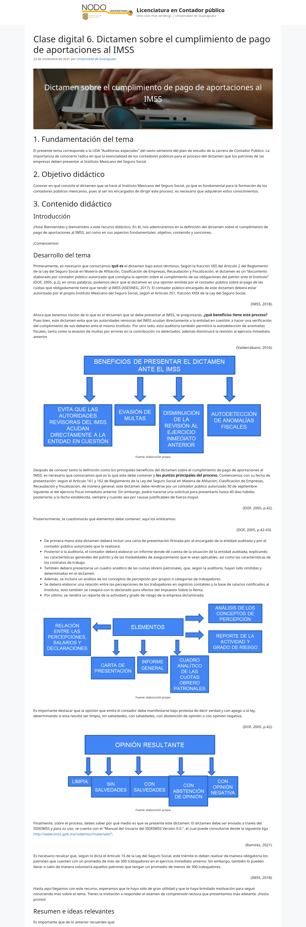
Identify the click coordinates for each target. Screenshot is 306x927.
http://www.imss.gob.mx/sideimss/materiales (72, 834)
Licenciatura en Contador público (181, 10)
